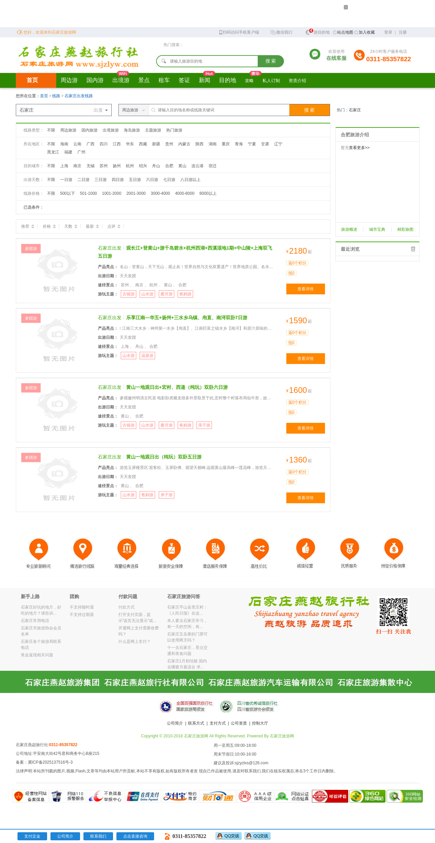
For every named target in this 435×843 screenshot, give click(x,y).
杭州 (130, 165)
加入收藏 (367, 32)
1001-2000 (111, 193)
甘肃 (265, 144)
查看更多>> (359, 147)
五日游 (135, 179)
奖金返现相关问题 (37, 655)
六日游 (152, 179)
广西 (90, 144)
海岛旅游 (132, 130)
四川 (104, 144)
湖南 (213, 144)
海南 (64, 144)
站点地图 (345, 32)
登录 (388, 32)
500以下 (67, 193)
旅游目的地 (317, 31)
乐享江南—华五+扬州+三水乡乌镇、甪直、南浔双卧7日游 (186, 317)
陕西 (199, 144)
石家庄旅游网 (282, 736)
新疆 (156, 144)
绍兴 (143, 165)
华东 (130, 144)
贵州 (169, 144)
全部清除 (413, 249)
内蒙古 (184, 144)
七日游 (169, 179)
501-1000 (88, 193)
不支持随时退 (82, 607)
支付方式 (218, 723)
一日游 (66, 179)
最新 (92, 226)
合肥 (169, 165)
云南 (77, 144)
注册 (403, 32)
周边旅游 (68, 130)
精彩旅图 (405, 229)
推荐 (27, 226)
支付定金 (32, 836)
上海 (64, 165)
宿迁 (213, 165)
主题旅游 (153, 130)
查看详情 (305, 289)
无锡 (90, 165)
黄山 (182, 165)
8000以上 (208, 193)
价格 (49, 226)
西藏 (143, 144)
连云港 (197, 165)
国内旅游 (89, 130)
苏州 (104, 165)
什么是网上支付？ (134, 641)
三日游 (101, 179)
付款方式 (126, 607)
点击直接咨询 (135, 836)
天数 (70, 226)
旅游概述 (349, 229)
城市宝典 (377, 229)
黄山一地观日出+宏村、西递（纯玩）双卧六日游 (177, 387)
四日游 (118, 179)
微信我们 (281, 32)
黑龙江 (53, 152)
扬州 (117, 165)
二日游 (83, 179)
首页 (32, 80)
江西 (117, 144)
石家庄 (355, 110)
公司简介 (175, 723)
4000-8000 (184, 193)
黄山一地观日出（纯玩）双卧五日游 (164, 457)
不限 (51, 130)
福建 (68, 152)
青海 (239, 144)
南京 (77, 165)
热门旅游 (174, 130)
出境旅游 (111, 130)
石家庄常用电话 (35, 620)
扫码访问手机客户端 (238, 32)
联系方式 (196, 723)
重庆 (226, 144)
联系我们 (98, 836)
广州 (81, 152)
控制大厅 (260, 723)
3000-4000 (160, 193)
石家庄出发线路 (79, 96)
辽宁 (278, 144)
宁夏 (252, 144)
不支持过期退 (82, 614)
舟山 (156, 165)
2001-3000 (136, 193)
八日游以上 (190, 179)
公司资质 (239, 723)
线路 (56, 96)
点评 (113, 226)
